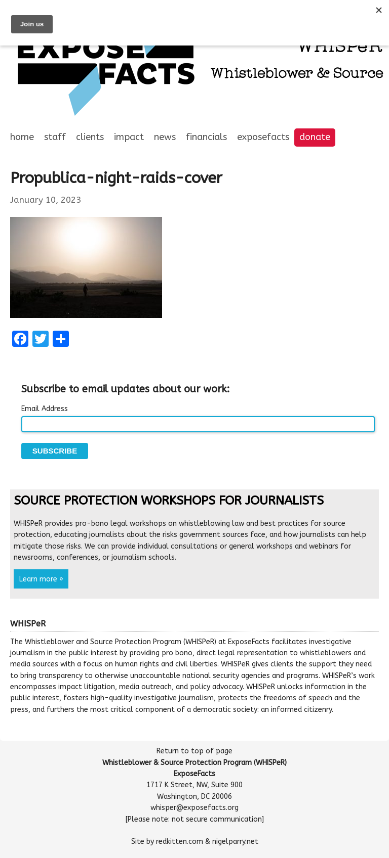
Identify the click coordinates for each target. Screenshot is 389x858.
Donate (314, 137)
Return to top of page (194, 751)
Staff (55, 137)
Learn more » (41, 578)
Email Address (44, 408)
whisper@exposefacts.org (194, 807)
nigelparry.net (235, 841)
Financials (206, 137)
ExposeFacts (263, 137)
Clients (90, 137)
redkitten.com (179, 841)
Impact (129, 137)
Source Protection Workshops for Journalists (169, 500)
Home (22, 137)
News (165, 137)
